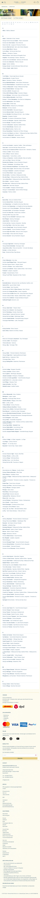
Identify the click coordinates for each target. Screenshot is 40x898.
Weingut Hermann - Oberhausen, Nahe (14, 216)
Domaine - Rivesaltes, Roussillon (12, 122)
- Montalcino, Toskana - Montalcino (12, 80)
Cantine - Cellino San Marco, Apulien (13, 225)
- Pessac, (12, 407)
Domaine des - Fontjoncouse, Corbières (14, 212)
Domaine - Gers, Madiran (11, 101)
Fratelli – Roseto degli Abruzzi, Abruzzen (13, 76)
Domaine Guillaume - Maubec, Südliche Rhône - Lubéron (16, 295)
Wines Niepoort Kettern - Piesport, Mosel (13, 264)
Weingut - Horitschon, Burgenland (12, 671)
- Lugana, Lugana (9, 396)
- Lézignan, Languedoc (10, 270)
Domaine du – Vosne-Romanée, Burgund (16, 377)
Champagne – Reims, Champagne (14, 647)
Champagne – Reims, (9, 359)
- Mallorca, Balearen (9, 30)
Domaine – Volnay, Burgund (12, 655)
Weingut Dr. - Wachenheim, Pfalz (13, 135)
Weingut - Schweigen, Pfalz (13, 88)
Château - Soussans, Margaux (15, 93)
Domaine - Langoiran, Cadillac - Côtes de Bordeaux (17, 145)
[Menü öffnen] (3, 1)
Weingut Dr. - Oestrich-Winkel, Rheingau (15, 189)
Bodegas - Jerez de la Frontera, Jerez (13, 485)
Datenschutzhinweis (7, 803)
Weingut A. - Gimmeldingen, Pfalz (13, 164)
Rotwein (4, 818)
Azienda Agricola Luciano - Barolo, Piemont (14, 564)
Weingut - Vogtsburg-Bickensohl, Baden (14, 355)
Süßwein (4, 824)
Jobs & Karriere (6, 794)
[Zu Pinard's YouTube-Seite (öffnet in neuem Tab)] (19, 738)
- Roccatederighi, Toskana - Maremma (13, 57)
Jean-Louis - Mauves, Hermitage (11, 160)
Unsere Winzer (12, 6)
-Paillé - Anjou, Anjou (9, 498)
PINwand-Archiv (6, 791)
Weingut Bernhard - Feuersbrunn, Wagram (13, 462)
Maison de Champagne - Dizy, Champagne (15, 338)
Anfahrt (4, 788)
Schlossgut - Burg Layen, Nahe (11, 214)
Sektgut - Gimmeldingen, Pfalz (15, 166)
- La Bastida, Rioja (9, 525)
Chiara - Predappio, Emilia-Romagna (13, 187)
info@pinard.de (6, 779)
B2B (3, 797)
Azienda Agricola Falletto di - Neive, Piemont (16, 289)
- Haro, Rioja (9, 384)
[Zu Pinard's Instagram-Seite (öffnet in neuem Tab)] (12, 738)
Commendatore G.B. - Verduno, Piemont (14, 137)
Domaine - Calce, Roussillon (10, 287)
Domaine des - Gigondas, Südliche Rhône (14, 120)
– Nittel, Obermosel (10, 221)
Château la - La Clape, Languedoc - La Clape (14, 439)
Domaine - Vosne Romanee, (12, 535)
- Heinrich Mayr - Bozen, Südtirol (12, 445)
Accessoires (5, 843)
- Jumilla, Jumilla (8, 402)
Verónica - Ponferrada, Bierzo (11, 458)
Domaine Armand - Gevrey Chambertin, (14, 548)
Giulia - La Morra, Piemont (10, 441)
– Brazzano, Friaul (10, 382)
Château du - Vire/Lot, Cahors (11, 151)
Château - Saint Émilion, (12, 97)
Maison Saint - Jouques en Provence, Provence (14, 45)
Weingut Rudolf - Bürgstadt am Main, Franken (14, 275)
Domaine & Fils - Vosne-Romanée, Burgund (15, 608)
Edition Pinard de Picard (8, 835)
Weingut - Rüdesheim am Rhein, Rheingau (15, 131)
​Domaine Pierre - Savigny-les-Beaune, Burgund (15, 297)
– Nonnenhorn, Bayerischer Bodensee (14, 588)
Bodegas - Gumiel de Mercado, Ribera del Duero (15, 66)
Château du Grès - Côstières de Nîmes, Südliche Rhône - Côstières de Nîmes (18, 422)
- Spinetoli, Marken (10, 562)
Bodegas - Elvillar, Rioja (9, 103)
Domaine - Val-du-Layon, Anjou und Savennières (15, 95)
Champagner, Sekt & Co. (8, 823)
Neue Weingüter (6, 815)
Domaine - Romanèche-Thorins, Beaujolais (16, 544)
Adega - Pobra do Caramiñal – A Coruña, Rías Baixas (18, 248)
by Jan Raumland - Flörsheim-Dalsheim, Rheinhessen (17, 675)
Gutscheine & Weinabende (8, 841)
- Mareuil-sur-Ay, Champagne (13, 105)
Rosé (4, 821)
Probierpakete (6, 854)
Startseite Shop (4, 6)
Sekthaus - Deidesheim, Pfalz (11, 357)
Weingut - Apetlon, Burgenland (11, 643)
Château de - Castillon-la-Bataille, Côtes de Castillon (17, 158)
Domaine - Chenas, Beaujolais (12, 618)
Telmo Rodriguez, (6, 540)
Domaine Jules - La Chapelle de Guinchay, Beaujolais (17, 206)
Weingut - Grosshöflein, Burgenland (12, 419)
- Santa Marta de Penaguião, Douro (14, 55)
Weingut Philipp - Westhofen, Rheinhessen (14, 673)
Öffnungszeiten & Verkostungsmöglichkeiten (12, 787)
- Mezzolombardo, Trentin (10, 273)
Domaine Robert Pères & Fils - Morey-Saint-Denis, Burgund (18, 293)
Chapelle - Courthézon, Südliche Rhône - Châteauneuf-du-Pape (20, 592)
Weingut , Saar (11, 425)
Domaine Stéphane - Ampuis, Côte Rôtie (13, 453)
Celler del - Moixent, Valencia (11, 153)
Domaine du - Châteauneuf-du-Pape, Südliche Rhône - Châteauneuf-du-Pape (19, 477)
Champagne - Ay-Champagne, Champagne (14, 210)
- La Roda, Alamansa (9, 250)
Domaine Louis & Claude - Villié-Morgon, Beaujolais (16, 208)
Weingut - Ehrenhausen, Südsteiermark (13, 612)
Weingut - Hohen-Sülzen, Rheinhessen (16, 82)
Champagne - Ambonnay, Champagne (14, 243)
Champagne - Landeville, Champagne (14, 170)
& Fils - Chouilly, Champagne (13, 641)
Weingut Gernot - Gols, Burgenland (12, 310)
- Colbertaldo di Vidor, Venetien (11, 38)
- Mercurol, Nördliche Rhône (12, 199)
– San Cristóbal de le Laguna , (13, 620)
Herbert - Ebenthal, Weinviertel (11, 686)
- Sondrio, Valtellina (9, 64)
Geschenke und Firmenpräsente (9, 848)
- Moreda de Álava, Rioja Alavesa (11, 252)
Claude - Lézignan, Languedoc (11, 649)
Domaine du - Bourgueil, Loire (11, 91)
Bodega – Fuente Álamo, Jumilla (12, 156)
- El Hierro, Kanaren (9, 107)
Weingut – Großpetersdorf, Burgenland (14, 579)
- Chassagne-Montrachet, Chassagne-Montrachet (17, 415)
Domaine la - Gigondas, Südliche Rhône (14, 124)
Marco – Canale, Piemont (10, 502)
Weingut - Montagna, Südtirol (11, 487)
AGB (4, 801)
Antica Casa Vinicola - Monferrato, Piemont (14, 573)
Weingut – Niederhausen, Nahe (14, 583)
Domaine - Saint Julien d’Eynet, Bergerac (15, 47)
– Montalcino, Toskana (10, 53)
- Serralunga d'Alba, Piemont (11, 398)
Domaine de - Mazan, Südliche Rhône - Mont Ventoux (17, 268)
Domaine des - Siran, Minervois (13, 42)
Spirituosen (5, 826)
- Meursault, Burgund (10, 491)
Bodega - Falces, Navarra (10, 328)
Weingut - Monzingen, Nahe (13, 246)
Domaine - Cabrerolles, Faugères (13, 556)
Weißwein (5, 819)
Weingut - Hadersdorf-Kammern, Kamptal (14, 314)
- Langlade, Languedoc (11, 537)
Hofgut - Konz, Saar (10, 260)
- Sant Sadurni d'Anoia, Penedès (12, 523)
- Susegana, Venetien (10, 116)
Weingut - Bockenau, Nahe (12, 577)
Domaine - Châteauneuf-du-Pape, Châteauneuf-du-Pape (18, 560)
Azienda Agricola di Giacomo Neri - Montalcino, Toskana (19, 149)
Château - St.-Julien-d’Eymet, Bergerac (15, 622)
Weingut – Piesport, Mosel (11, 307)
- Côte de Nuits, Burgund (13, 635)
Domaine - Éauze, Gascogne (11, 610)
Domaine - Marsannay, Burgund (13, 594)
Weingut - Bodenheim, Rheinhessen (14, 361)
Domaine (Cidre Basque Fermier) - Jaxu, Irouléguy (16, 114)
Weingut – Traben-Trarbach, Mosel (14, 657)
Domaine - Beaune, (10, 49)
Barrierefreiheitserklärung (8, 806)
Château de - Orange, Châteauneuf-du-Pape (15, 86)
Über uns (4, 793)
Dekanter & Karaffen (7, 846)
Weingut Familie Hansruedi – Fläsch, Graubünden (15, 40)
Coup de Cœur (6, 829)
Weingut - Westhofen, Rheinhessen (12, 590)
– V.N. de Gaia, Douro (10, 443)
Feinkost (4, 851)
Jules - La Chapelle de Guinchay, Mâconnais (15, 204)
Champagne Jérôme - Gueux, (11, 506)
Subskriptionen (6, 852)
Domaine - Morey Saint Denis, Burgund (13, 233)
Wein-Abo (5, 840)
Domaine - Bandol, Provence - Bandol (13, 614)
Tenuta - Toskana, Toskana (11, 567)
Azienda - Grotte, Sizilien (10, 417)
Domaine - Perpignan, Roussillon (12, 369)
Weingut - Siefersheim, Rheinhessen (15, 669)
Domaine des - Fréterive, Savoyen (13, 61)
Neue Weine (5, 813)
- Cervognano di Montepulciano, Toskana (14, 118)
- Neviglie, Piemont (11, 78)
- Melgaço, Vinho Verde (12, 400)
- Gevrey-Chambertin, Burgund (15, 162)
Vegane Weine (6, 832)
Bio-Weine (5, 830)
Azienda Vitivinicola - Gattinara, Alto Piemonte (15, 59)
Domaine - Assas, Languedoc (12, 172)
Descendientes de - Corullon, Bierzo (13, 470)
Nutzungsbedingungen (7, 805)
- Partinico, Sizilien (9, 192)
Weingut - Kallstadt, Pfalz (12, 429)
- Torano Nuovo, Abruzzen (11, 483)
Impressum (5, 800)
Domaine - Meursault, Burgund (12, 110)
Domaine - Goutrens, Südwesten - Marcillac (14, 223)
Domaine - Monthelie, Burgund (13, 202)
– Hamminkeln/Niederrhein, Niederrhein (15, 637)
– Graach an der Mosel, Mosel (13, 575)
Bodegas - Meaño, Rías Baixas (11, 683)
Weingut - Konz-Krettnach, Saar (13, 427)
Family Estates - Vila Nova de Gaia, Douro (15, 600)
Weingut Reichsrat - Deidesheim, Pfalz (13, 659)
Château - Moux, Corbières (12, 394)
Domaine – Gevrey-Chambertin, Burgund (14, 229)
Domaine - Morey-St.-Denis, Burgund (15, 231)
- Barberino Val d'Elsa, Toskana (13, 330)
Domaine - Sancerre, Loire (12, 126)
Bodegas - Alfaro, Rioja (12, 472)
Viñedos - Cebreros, (9, 343)
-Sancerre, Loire (11, 300)
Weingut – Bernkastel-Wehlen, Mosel (15, 508)
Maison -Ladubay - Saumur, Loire (12, 129)
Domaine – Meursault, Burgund (14, 262)
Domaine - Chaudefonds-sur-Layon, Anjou (16, 84)
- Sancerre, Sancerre (11, 494)
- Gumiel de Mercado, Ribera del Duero (14, 147)
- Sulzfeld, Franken (11, 386)
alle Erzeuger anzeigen (6, 18)
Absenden (20, 758)
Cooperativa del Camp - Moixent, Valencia (14, 571)
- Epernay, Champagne (11, 219)
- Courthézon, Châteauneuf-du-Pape (14, 175)
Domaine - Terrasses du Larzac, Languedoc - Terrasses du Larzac (19, 597)
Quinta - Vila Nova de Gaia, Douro (12, 51)
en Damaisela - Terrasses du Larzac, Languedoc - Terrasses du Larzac (19, 480)
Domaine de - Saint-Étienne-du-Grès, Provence (15, 624)
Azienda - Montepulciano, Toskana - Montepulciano (16, 500)
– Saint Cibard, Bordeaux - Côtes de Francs (14, 510)
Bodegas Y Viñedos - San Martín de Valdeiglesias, (17, 99)
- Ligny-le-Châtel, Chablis (11, 285)
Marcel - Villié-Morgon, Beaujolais (12, 373)
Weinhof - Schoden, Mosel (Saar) (13, 312)
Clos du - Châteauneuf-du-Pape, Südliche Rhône (16, 179)
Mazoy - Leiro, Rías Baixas (11, 460)
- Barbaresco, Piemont (11, 496)
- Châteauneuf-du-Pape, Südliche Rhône (15, 177)
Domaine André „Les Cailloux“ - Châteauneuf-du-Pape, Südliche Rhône (20, 133)
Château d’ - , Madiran (10, 68)
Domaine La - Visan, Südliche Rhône (13, 266)
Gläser (4, 845)
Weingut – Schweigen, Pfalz (10, 345)
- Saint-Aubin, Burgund (11, 185)
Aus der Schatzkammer (8, 837)
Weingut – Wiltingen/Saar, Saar (13, 639)
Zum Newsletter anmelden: (8, 752)
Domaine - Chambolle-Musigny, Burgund (15, 318)
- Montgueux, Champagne (13, 375)
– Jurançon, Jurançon (11, 181)
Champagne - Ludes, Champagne (13, 320)
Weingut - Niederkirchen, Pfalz (12, 586)
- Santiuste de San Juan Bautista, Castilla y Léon (18, 283)
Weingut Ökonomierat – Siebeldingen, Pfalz (14, 521)
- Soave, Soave (8, 489)
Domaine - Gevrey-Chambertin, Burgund (15, 227)
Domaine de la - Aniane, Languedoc (15, 291)
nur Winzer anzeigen (18, 18)
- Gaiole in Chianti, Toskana (12, 529)
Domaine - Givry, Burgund (10, 340)
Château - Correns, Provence (11, 404)
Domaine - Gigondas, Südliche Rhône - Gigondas (16, 569)
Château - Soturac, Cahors (11, 371)
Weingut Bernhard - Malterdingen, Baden (13, 316)
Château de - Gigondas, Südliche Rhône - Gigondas (17, 558)
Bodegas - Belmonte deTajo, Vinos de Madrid (16, 168)
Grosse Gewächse (6, 834)
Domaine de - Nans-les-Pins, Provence (13, 627)
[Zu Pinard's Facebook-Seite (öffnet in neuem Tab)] (5, 738)
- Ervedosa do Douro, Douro (13, 504)
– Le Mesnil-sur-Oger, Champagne (14, 411)
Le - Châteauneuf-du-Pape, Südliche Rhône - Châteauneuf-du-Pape (20, 652)
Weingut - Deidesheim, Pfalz (12, 661)
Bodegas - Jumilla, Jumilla (10, 456)
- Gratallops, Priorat (11, 474)
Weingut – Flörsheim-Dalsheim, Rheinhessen (14, 353)
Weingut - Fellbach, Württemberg (13, 581)
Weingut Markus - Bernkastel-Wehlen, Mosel (14, 409)
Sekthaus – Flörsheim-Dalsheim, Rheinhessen (15, 518)
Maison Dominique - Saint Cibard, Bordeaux (15, 616)
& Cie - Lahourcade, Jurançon (12, 380)
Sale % (4, 856)
